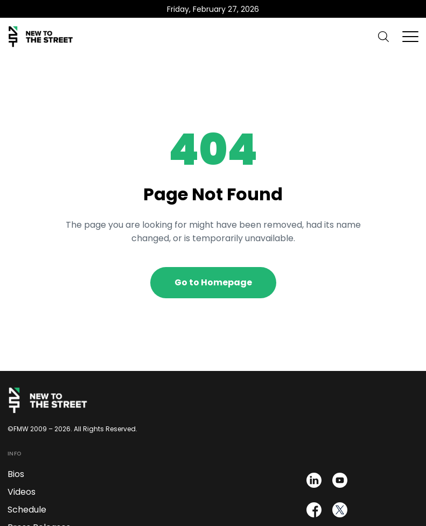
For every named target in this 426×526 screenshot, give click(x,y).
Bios (16, 474)
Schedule (27, 509)
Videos (22, 492)
